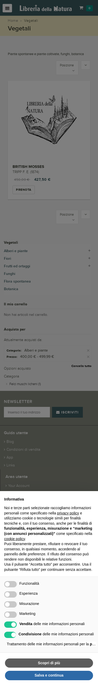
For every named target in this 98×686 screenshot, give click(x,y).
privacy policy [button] (68, 513)
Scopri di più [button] (49, 663)
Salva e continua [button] (48, 675)
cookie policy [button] (14, 539)
